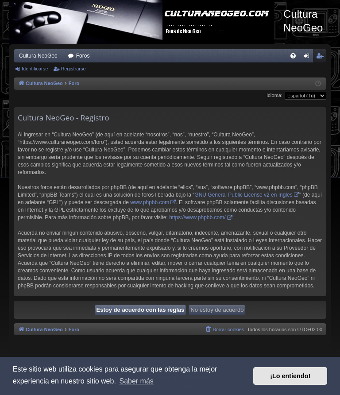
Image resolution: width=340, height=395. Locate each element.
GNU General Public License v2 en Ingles (243, 195)
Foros (83, 56)
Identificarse (35, 68)
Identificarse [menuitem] (308, 57)
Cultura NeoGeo (38, 56)
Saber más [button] (136, 381)
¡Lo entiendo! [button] (290, 376)
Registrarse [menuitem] (321, 57)
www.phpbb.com (149, 202)
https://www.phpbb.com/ (197, 217)
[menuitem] (293, 55)
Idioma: (274, 95)
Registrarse (73, 68)
